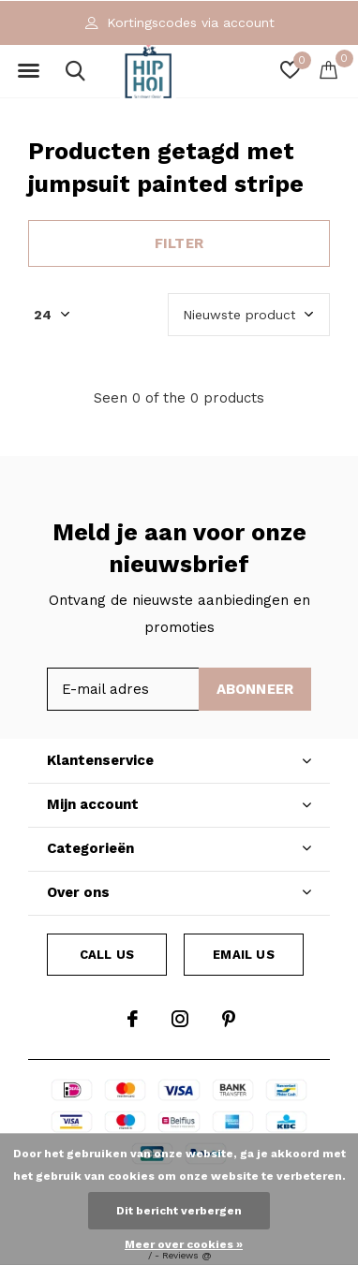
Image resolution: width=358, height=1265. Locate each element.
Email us (243, 955)
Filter (179, 243)
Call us (107, 955)
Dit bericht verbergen (179, 1210)
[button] (28, 71)
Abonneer (255, 689)
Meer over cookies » (184, 1244)
